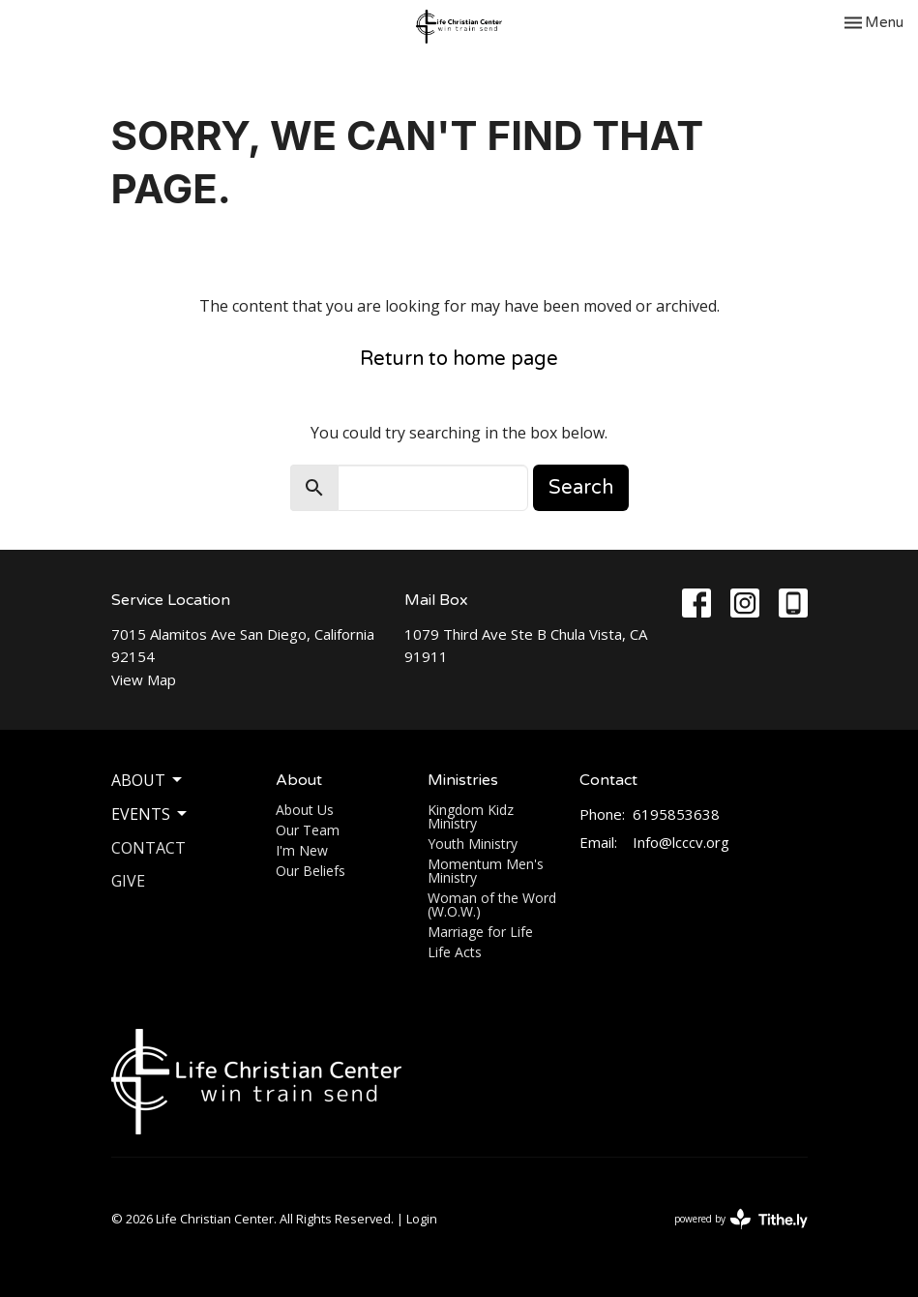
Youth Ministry (473, 843)
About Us (305, 809)
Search (580, 487)
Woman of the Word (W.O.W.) (492, 904)
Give (128, 880)
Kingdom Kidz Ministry (471, 816)
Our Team (308, 830)
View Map (143, 679)
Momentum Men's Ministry (486, 871)
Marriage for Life (480, 931)
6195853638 (676, 814)
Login (421, 1218)
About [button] (148, 780)
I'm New (302, 850)
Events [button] (150, 814)
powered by (741, 1219)
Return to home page (459, 359)
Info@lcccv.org (681, 842)
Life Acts (455, 952)
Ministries (463, 780)
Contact (148, 848)
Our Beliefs (310, 870)
